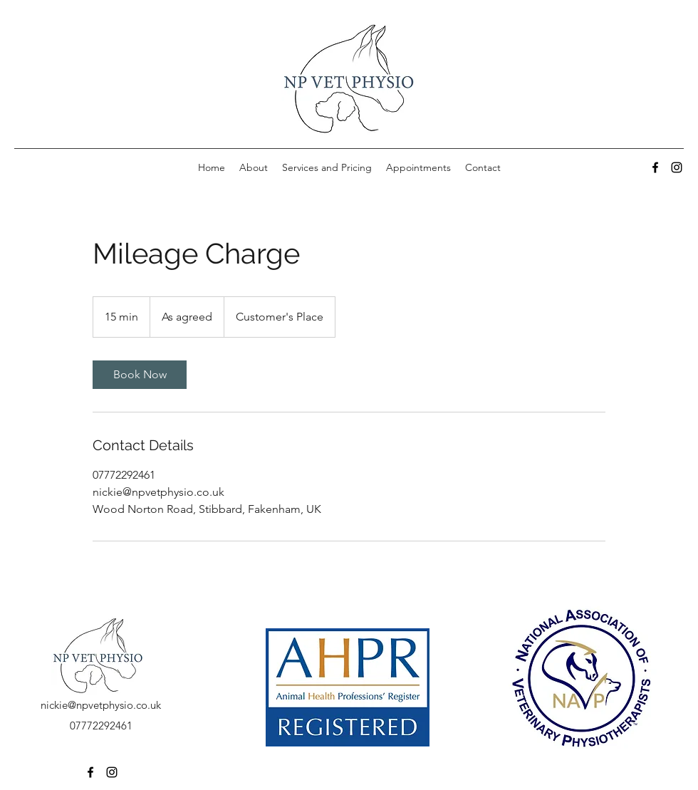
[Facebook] (655, 167)
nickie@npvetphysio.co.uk (101, 705)
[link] (140, 374)
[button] (327, 167)
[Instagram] (677, 167)
